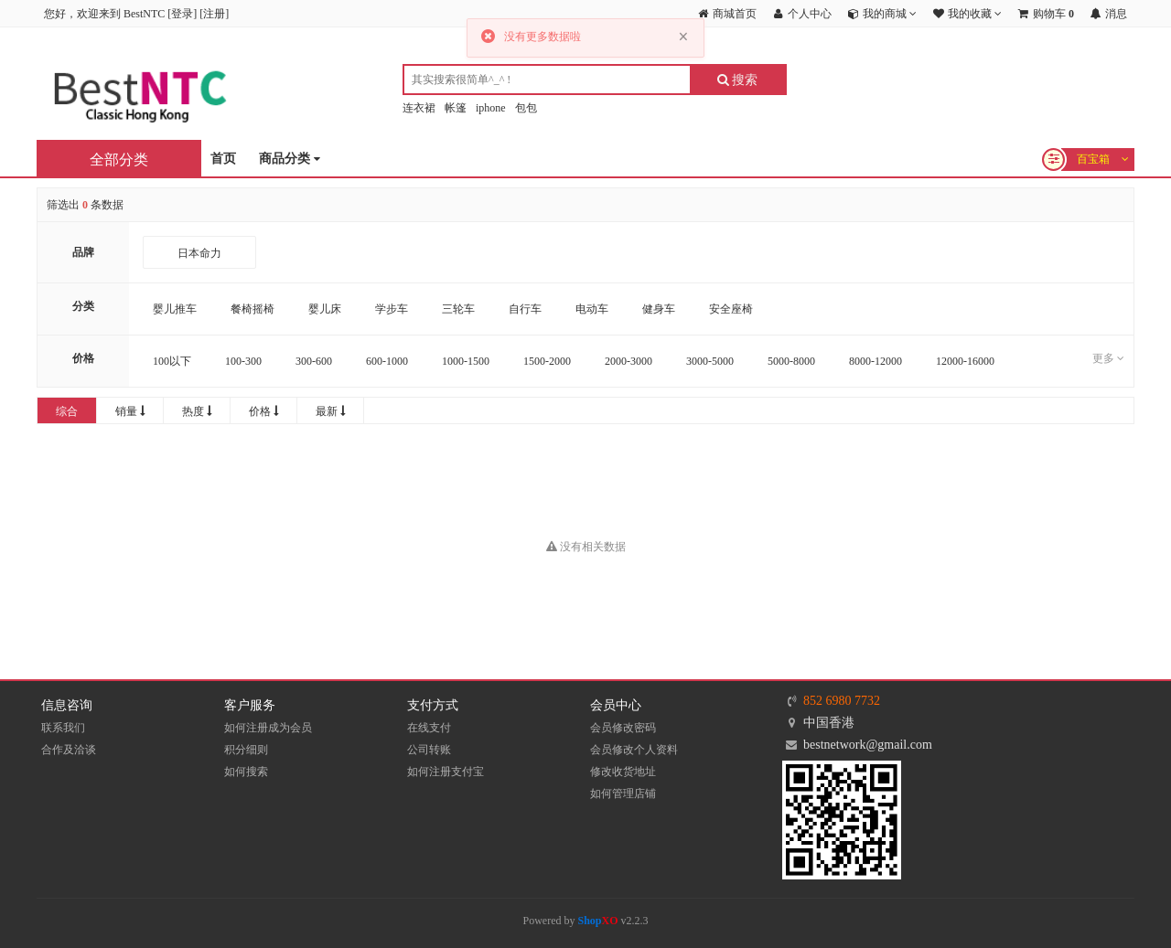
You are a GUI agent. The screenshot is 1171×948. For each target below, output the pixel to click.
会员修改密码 (623, 727)
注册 (214, 13)
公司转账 (429, 749)
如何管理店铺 (623, 793)
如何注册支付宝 (445, 771)
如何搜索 (246, 771)
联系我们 (63, 727)
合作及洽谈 (68, 749)
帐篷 (456, 107)
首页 (223, 158)
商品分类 (289, 159)
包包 (526, 107)
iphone (491, 107)
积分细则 (246, 749)
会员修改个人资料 (634, 749)
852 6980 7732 (841, 701)
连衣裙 (419, 107)
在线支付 (429, 727)
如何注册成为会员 (268, 727)
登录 (182, 13)
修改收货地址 (623, 771)
